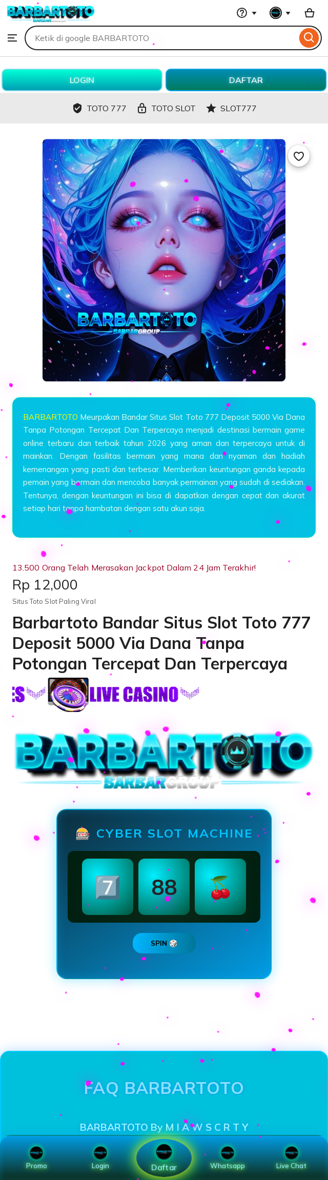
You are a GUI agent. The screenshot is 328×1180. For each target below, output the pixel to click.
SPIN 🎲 (164, 943)
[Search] (309, 38)
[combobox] (161, 38)
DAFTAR (246, 80)
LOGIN (82, 80)
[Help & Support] (246, 13)
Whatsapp (227, 1158)
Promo (36, 1158)
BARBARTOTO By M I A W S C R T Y (164, 1127)
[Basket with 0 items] (309, 13)
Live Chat (291, 1158)
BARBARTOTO (50, 417)
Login (100, 1158)
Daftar (164, 1158)
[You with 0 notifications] (280, 13)
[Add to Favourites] (299, 156)
